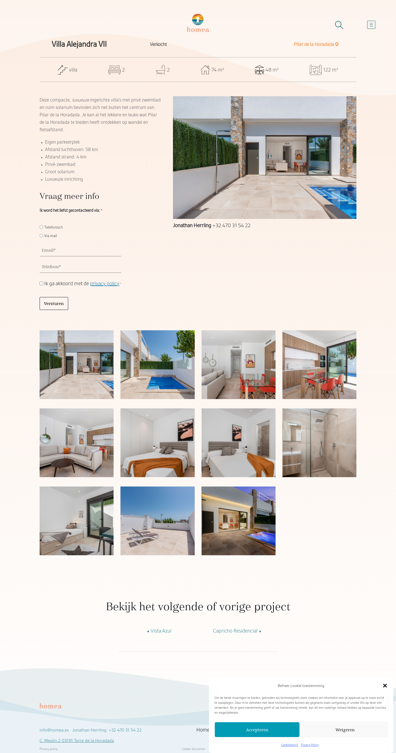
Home (203, 730)
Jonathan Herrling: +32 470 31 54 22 (107, 730)
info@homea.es (54, 730)
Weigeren (345, 729)
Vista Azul (158, 631)
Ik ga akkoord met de (82, 283)
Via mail (50, 235)
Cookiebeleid (289, 745)
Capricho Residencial (238, 631)
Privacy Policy (310, 745)
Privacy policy (48, 749)
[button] (385, 685)
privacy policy (104, 283)
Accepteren (257, 729)
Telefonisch (53, 227)
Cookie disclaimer (193, 749)
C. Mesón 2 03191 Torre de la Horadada (77, 740)
